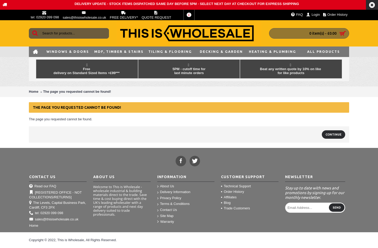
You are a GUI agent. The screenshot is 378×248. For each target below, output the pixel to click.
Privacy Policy (169, 198)
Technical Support (236, 186)
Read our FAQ (42, 186)
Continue (334, 134)
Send (337, 207)
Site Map (165, 216)
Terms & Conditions (173, 204)
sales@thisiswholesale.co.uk (53, 219)
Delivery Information (174, 192)
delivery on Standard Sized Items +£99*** (87, 73)
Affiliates (229, 197)
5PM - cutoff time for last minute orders (189, 71)
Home (33, 92)
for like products (291, 73)
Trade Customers (235, 208)
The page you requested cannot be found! (77, 92)
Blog (225, 203)
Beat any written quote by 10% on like (291, 67)
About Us (165, 186)
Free (87, 69)
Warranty (165, 222)
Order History (232, 192)
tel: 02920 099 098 (46, 213)
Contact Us (167, 210)
